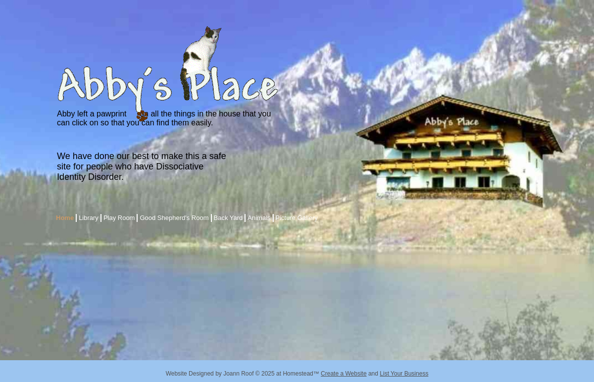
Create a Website (344, 373)
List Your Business (404, 373)
